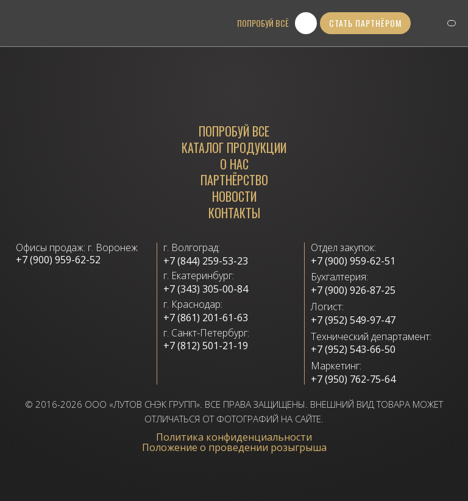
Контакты (234, 213)
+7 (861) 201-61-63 (205, 318)
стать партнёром (365, 22)
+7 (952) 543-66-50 (353, 349)
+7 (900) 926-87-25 (353, 290)
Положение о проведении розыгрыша (234, 447)
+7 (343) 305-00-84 (205, 289)
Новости (234, 196)
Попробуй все (234, 131)
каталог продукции (234, 148)
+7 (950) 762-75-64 (353, 379)
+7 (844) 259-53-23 (205, 261)
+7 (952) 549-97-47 (353, 320)
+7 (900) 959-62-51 (353, 261)
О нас (234, 164)
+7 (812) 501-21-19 (205, 346)
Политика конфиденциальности (234, 437)
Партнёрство (234, 180)
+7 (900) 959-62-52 (58, 260)
